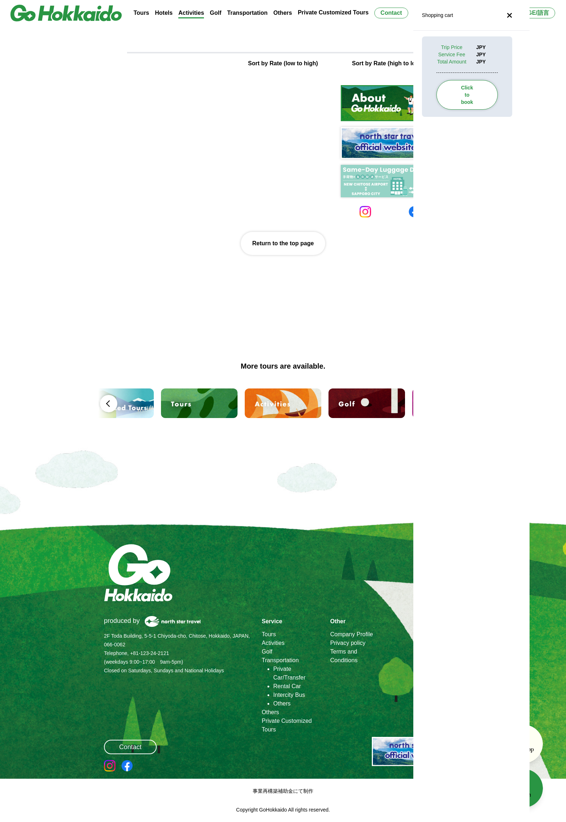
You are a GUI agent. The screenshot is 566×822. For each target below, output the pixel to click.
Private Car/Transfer (289, 673)
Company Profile (351, 634)
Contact (391, 13)
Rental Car (287, 686)
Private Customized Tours (333, 12)
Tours (269, 634)
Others (282, 703)
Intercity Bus (289, 695)
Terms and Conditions (344, 656)
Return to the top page (283, 243)
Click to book (467, 95)
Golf (267, 652)
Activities (273, 643)
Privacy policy (348, 643)
